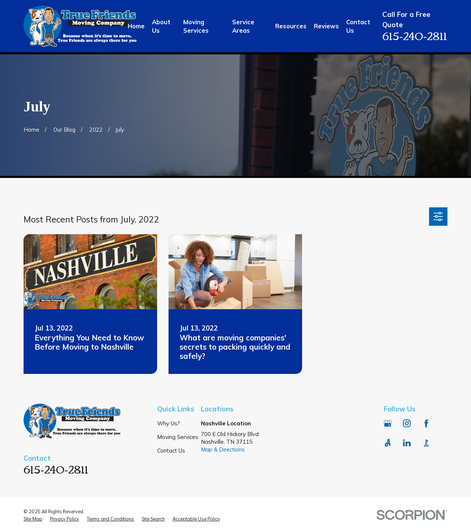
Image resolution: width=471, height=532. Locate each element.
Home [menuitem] (136, 26)
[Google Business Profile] (388, 423)
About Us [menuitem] (161, 26)
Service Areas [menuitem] (243, 26)
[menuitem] (33, 519)
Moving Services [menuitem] (196, 26)
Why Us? (168, 423)
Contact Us (171, 450)
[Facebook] (426, 423)
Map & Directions (223, 449)
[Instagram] (407, 423)
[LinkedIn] (407, 443)
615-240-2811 (414, 35)
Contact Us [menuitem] (358, 26)
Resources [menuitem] (291, 26)
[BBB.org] (426, 443)
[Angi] (388, 443)
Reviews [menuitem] (326, 26)
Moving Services (177, 436)
